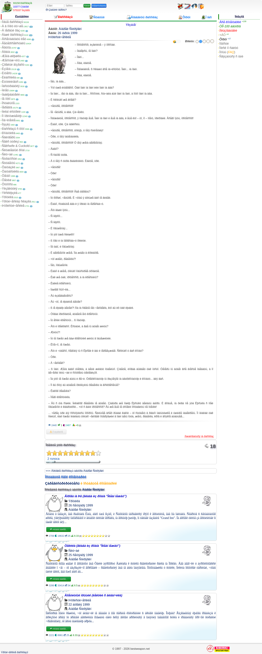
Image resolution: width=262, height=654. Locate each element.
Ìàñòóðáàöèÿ (11, 86)
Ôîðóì (223, 39)
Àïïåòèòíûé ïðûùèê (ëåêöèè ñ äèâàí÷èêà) (93, 595)
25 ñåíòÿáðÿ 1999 (80, 555)
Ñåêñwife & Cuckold (16, 146)
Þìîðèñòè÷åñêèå (13, 205)
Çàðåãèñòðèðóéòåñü (62, 483)
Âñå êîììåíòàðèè (230, 22)
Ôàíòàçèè (8, 167)
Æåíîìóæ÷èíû (11, 60)
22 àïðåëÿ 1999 (79, 604)
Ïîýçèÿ (6, 124)
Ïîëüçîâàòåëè (228, 30)
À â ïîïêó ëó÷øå (12, 26)
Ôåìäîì (6, 175)
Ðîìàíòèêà (8, 133)
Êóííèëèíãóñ (10, 81)
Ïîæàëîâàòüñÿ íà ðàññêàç (199, 436)
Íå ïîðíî (6, 99)
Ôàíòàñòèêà (10, 171)
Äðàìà (6, 52)
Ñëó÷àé (7, 154)
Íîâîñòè (224, 43)
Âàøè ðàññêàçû (13, 34)
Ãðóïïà (6, 47)
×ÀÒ (222, 35)
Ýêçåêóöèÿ (9, 188)
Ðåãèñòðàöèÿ (99, 5)
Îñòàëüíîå (8, 103)
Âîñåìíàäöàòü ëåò (14, 39)
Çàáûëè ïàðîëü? (56, 9)
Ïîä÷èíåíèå (9, 120)
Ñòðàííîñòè (9, 158)
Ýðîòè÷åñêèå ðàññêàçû (14, 652)
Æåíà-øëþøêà (11, 56)
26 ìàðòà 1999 (67, 33)
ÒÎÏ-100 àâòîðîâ (230, 26)
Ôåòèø (6, 180)
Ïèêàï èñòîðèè (11, 111)
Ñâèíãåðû (8, 137)
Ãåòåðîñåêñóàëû (13, 43)
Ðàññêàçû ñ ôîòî (13, 128)
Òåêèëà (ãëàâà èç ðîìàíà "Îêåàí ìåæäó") (92, 545)
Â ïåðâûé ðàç (11, 30)
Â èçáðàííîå (56, 432)
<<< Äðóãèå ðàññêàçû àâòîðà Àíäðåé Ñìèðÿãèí (75, 470)
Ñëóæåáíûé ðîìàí (13, 150)
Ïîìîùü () (227, 52)
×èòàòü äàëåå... (58, 529)
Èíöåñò (7, 73)
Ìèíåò (5, 90)
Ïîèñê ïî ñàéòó (228, 48)
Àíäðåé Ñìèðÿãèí (70, 29)
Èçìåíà (6, 69)
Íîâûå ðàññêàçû (12, 22)
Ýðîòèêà (7, 197)
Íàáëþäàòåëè (11, 94)
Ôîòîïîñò (7, 184)
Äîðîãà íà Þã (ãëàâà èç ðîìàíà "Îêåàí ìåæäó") (96, 496)
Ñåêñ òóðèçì (10, 141)
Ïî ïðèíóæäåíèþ (12, 116)
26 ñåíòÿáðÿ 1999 (80, 505)
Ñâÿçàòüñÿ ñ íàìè (231, 56)
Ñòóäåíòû (8, 163)
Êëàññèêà (9, 77)
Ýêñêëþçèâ (9, 193)
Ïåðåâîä (7, 107)
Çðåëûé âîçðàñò (13, 64)
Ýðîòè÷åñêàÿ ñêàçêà (16, 201)
